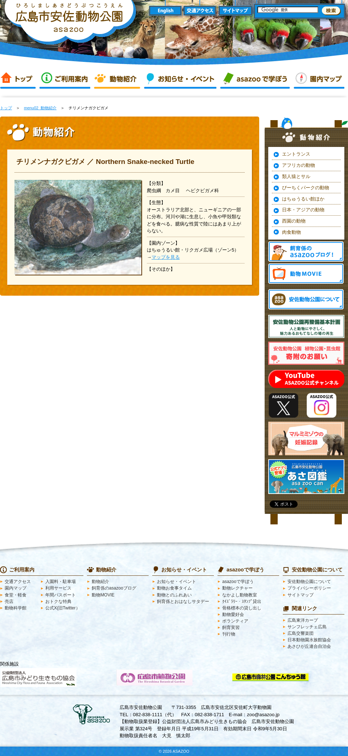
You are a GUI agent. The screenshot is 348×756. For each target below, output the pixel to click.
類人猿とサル (296, 176)
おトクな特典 (58, 601)
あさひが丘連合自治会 (309, 646)
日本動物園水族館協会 (309, 639)
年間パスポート (60, 594)
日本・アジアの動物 (303, 209)
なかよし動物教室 (239, 594)
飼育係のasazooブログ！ (306, 251)
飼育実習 (231, 627)
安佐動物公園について (309, 581)
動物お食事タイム (174, 588)
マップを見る (166, 257)
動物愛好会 (233, 614)
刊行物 (228, 634)
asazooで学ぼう (255, 79)
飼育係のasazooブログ (114, 588)
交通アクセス (200, 11)
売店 (9, 601)
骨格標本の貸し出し (241, 608)
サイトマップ (235, 11)
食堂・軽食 (15, 594)
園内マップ (319, 79)
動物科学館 (15, 608)
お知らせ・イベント (180, 79)
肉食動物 (291, 232)
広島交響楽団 (300, 633)
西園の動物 (294, 221)
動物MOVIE (306, 273)
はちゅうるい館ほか (303, 199)
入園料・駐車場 (60, 581)
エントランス (296, 154)
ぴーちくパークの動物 (305, 187)
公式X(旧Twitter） (62, 608)
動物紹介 (117, 79)
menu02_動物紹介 (40, 108)
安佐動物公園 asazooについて (306, 299)
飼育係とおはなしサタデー (183, 601)
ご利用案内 (65, 79)
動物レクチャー (237, 588)
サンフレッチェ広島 (307, 626)
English (165, 11)
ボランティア (235, 621)
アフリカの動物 (298, 165)
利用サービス (58, 588)
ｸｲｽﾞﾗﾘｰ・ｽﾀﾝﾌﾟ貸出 (241, 601)
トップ (18, 79)
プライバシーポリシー (309, 588)
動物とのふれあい (174, 594)
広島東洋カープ (302, 620)
